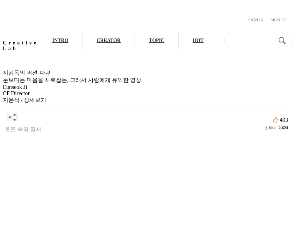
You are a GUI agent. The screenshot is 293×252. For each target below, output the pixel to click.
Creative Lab (20, 45)
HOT (198, 40)
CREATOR (109, 40)
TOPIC (156, 40)
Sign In (256, 20)
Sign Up (279, 20)
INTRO (60, 40)
